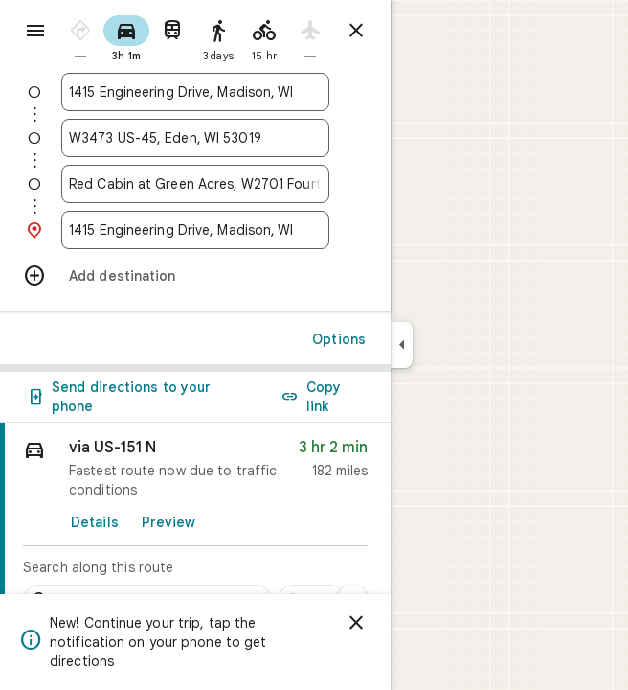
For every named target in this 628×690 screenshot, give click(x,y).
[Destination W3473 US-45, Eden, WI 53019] (195, 138)
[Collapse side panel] (402, 345)
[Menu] (35, 31)
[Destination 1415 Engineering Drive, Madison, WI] (195, 230)
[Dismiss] (356, 622)
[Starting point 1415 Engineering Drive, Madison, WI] (195, 92)
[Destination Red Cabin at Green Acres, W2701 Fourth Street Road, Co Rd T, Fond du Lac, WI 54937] (195, 184)
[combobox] (195, 92)
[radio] (80, 37)
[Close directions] (356, 31)
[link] (195, 524)
